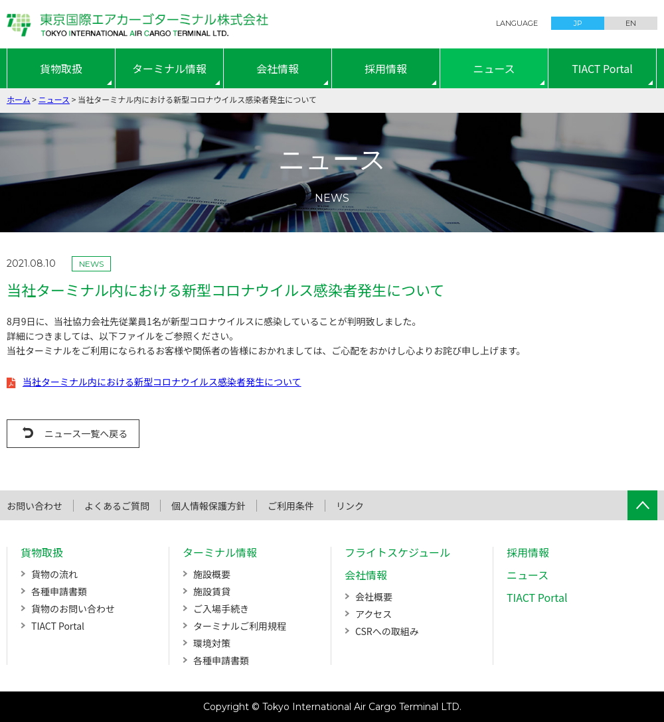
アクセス (373, 613)
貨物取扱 (61, 68)
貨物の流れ (54, 574)
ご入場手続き (221, 608)
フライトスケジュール (397, 552)
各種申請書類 (59, 591)
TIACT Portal (602, 68)
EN (630, 23)
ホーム (19, 99)
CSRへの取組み (387, 631)
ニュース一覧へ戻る (85, 433)
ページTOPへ (642, 505)
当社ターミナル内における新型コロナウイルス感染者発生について (162, 381)
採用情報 (386, 68)
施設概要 (211, 574)
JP (578, 23)
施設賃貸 (211, 591)
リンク (350, 505)
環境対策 (211, 643)
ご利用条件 (291, 505)
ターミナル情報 (169, 68)
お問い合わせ (34, 505)
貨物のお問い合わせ (73, 608)
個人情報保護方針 (208, 505)
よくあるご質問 (116, 505)
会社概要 (373, 596)
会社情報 (277, 68)
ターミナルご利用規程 (239, 625)
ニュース (494, 68)
